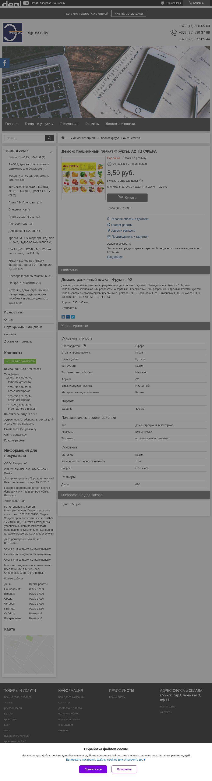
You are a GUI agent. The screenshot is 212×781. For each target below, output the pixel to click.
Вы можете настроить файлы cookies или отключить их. (104, 759)
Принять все (93, 769)
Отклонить (124, 769)
